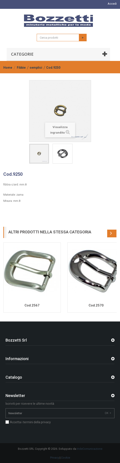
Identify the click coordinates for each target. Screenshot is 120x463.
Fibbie (21, 67)
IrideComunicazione (89, 448)
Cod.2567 (32, 305)
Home (7, 67)
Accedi (112, 3)
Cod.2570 (96, 305)
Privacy (54, 457)
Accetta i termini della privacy (30, 422)
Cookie (65, 457)
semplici (36, 67)
